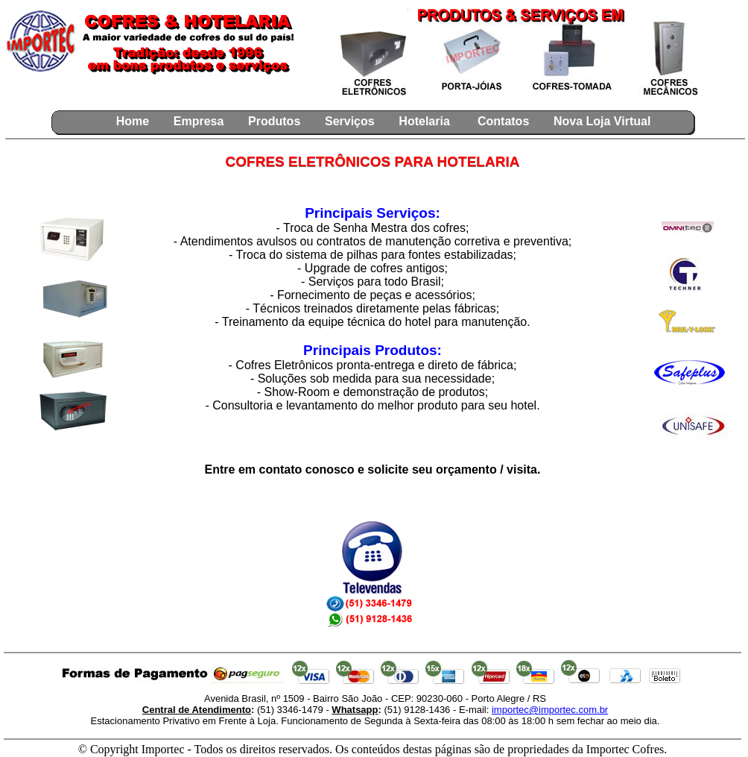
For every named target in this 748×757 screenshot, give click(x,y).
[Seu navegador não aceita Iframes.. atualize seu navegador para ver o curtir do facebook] (119, 96)
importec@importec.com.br (550, 709)
